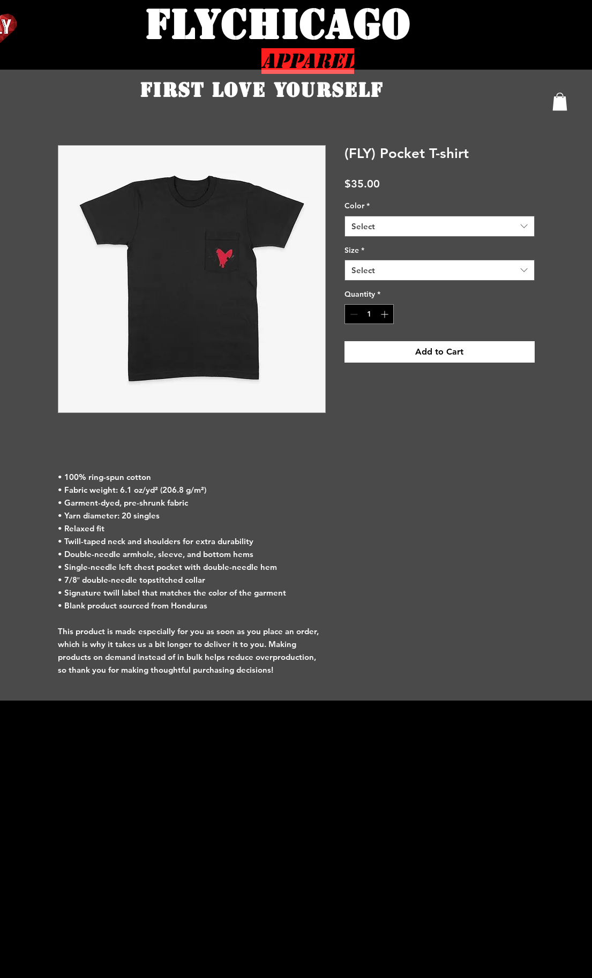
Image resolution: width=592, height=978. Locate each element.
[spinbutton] (369, 314)
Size (354, 250)
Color (357, 205)
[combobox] (439, 226)
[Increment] (385, 314)
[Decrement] (352, 314)
